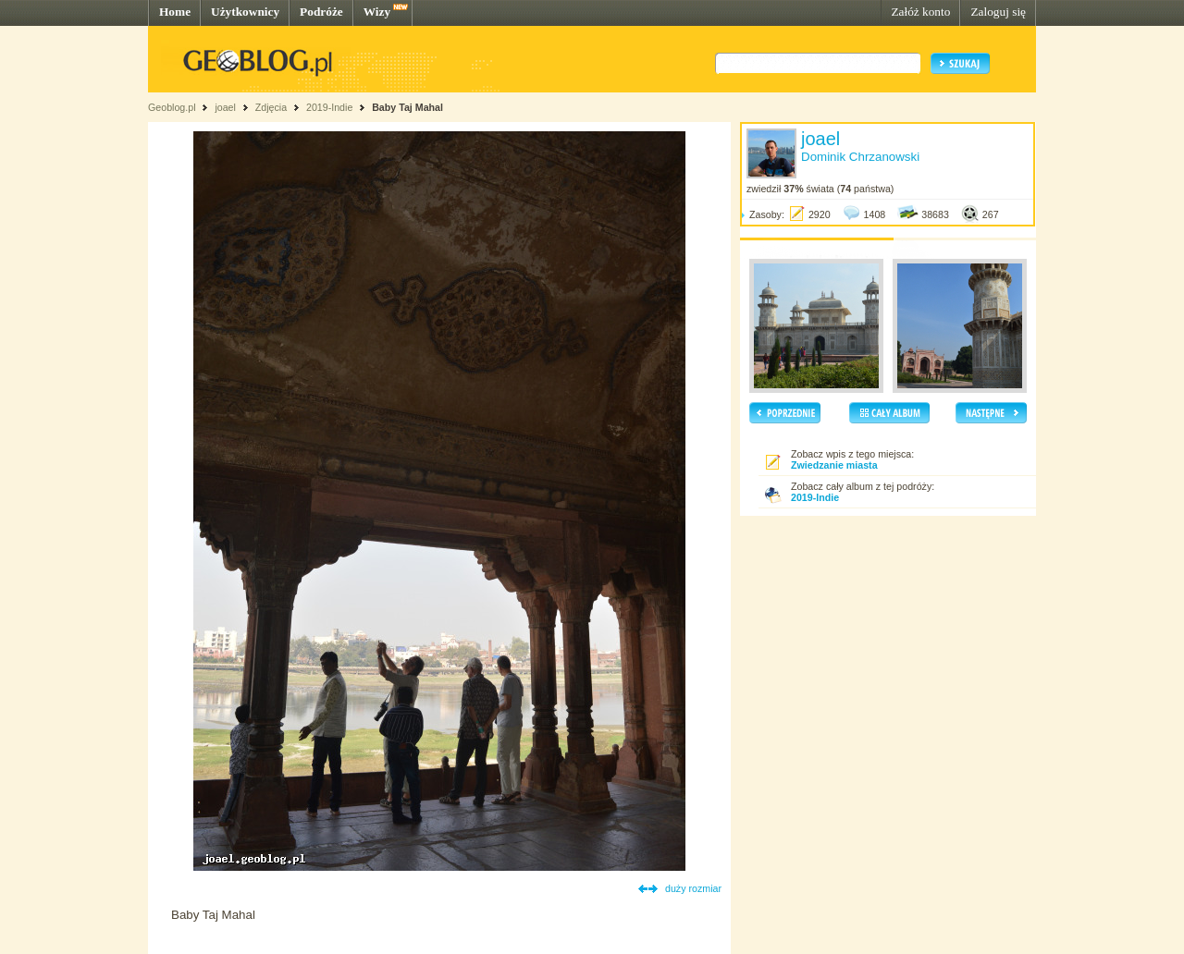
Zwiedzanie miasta (834, 465)
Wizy (377, 11)
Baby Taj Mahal (407, 107)
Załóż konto (920, 11)
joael (225, 107)
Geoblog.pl (172, 107)
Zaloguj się (998, 11)
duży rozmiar (693, 888)
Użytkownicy (245, 11)
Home (175, 11)
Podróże (321, 11)
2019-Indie (329, 107)
